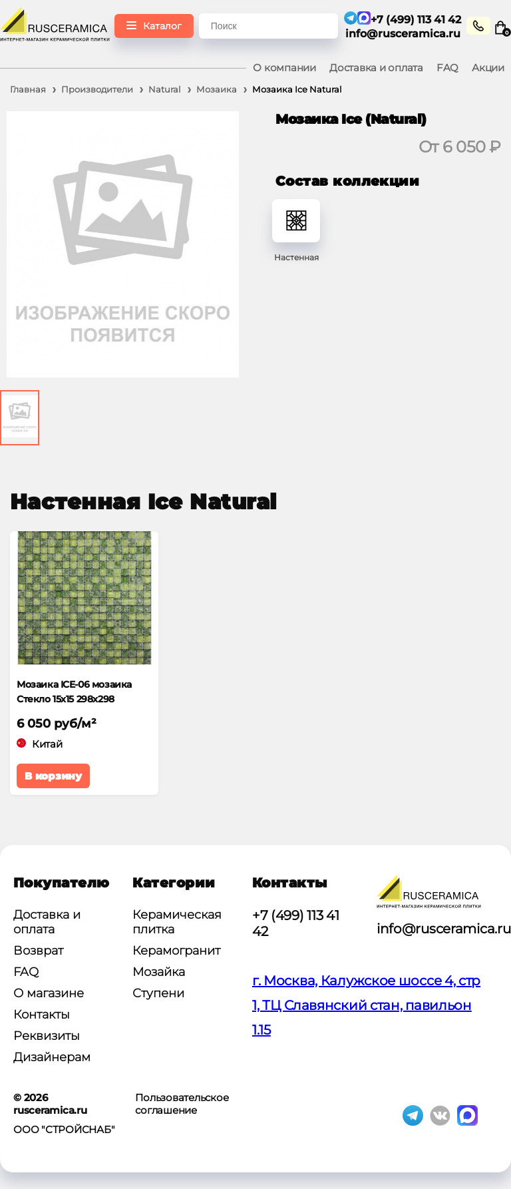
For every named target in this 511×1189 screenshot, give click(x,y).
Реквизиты (46, 1036)
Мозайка (158, 972)
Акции (488, 67)
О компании (284, 67)
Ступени (158, 993)
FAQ (447, 67)
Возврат (38, 950)
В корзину (53, 776)
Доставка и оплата (376, 67)
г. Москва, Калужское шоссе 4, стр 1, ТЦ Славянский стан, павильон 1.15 (366, 1005)
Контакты (41, 1014)
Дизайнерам (51, 1057)
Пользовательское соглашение (181, 1103)
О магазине (48, 993)
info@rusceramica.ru (402, 33)
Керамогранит (176, 950)
